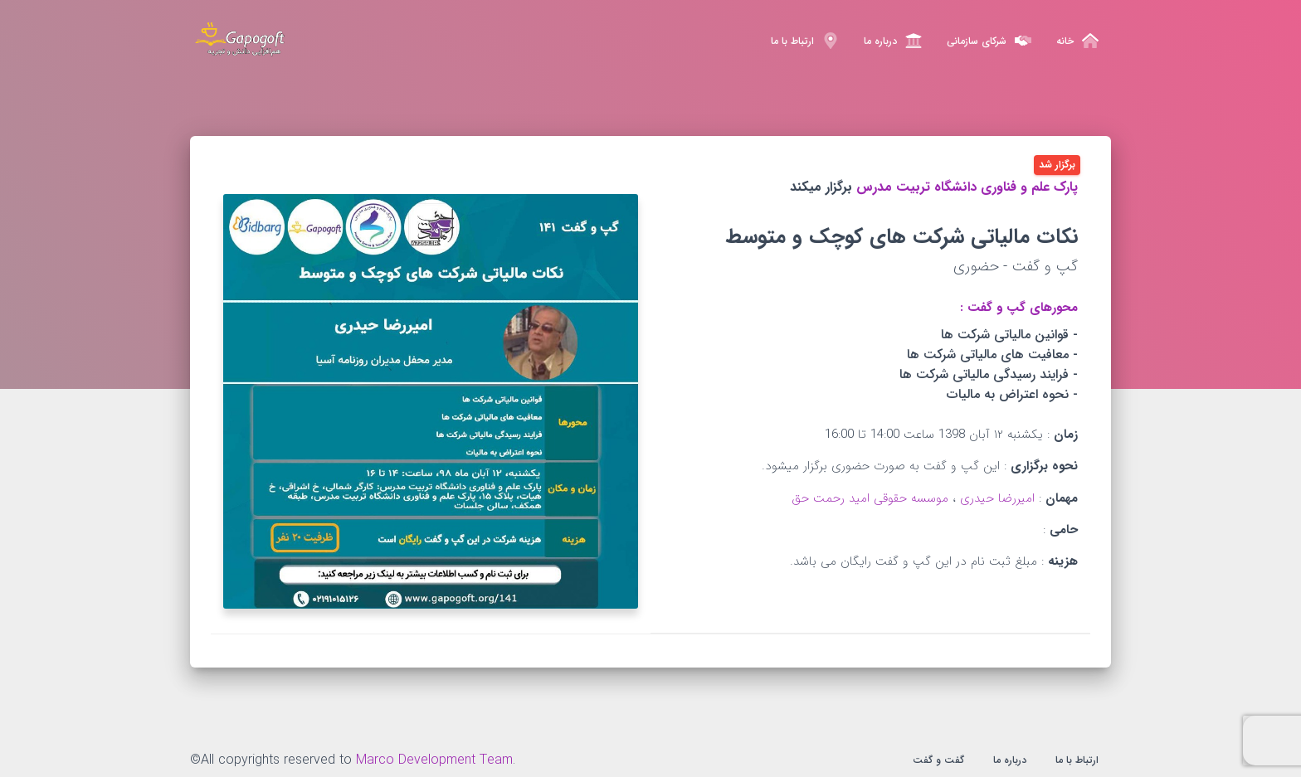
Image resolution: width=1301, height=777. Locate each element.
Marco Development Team (434, 760)
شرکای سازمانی (989, 40)
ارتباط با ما (805, 40)
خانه (1077, 40)
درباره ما (893, 40)
